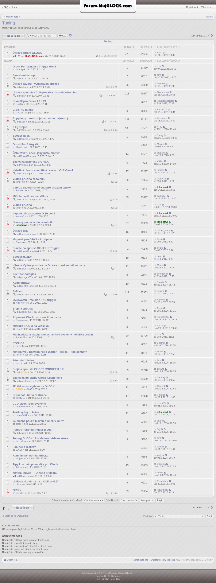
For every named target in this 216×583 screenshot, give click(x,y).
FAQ (6, 7)
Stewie (160, 282)
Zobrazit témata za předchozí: (78, 500)
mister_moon (163, 230)
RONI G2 (18, 343)
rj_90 (159, 126)
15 (110, 56)
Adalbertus (25, 312)
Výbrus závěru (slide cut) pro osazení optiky (42, 187)
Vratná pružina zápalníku (29, 178)
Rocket (23, 476)
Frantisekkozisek (165, 101)
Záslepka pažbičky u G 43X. (31, 161)
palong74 (161, 196)
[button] (212, 35)
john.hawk (162, 187)
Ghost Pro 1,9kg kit (25, 144)
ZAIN (23, 130)
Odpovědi (128, 47)
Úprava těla (20, 230)
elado (19, 424)
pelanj (160, 247)
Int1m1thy (21, 441)
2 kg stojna (20, 127)
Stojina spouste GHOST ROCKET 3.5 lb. (39, 369)
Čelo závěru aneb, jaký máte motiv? (36, 153)
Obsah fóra (12, 16)
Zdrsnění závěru (23, 360)
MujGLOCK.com (33, 56)
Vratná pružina (22, 204)
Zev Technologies (24, 274)
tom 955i (24, 294)
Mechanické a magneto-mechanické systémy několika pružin (53, 334)
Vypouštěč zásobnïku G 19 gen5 (34, 213)
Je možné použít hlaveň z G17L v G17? (38, 421)
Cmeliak (161, 386)
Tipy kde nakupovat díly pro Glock (35, 464)
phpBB (97, 573)
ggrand (160, 369)
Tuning (8, 23)
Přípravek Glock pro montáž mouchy (37, 317)
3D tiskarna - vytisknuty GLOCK (34, 386)
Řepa (159, 308)
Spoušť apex (21, 135)
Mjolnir (19, 147)
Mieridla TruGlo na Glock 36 (31, 325)
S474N (23, 372)
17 (116, 56)
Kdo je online (10, 525)
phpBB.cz (115, 579)
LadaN (160, 446)
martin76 (161, 178)
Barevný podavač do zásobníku (33, 222)
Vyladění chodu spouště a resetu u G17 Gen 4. (43, 170)
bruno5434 (21, 415)
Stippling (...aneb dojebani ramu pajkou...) (40, 118)
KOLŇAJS (25, 199)
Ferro (159, 239)
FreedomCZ (163, 317)
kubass (160, 170)
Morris (160, 265)
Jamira (160, 291)
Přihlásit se (206, 7)
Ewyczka (24, 234)
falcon (19, 354)
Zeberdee (162, 118)
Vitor (159, 52)
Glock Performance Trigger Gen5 (34, 66)
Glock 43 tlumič (23, 109)
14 (108, 56)
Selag (160, 135)
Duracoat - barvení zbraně (30, 395)
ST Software (114, 576)
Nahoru (209, 17)
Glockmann (163, 92)
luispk (23, 268)
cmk (22, 95)
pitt (17, 484)
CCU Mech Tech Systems (29, 403)
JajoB (23, 433)
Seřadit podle (121, 500)
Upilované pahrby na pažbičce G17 (36, 481)
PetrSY (19, 104)
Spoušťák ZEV (22, 256)
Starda (19, 320)
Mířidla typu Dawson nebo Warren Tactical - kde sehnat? (50, 351)
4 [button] (208, 35)
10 (113, 95)
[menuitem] (165, 560)
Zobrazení (146, 47)
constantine (26, 381)
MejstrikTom (26, 286)
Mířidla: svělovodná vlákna (30, 196)
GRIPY (17, 490)
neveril (19, 346)
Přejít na (147, 516)
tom (18, 69)
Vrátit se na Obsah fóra (16, 515)
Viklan (23, 165)
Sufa (18, 242)
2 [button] (204, 35)
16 (113, 56)
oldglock (161, 152)
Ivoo (18, 363)
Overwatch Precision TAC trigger (34, 300)
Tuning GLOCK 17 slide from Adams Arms (40, 438)
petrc (159, 256)
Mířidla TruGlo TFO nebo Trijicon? (35, 472)
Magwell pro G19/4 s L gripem (32, 239)
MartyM (161, 83)
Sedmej (161, 343)
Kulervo (20, 303)
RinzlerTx (21, 112)
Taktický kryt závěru (26, 412)
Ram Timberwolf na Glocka (30, 455)
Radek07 (20, 337)
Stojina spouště (23, 308)
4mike (160, 472)
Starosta (161, 464)
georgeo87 (25, 277)
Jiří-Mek (20, 493)
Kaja (22, 121)
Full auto (18, 291)
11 (116, 95)
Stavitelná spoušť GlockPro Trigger (36, 248)
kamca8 (20, 216)
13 (105, 56)
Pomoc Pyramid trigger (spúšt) (33, 429)
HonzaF (24, 139)
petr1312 (20, 398)
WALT (19, 449)
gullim (23, 87)
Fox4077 (24, 156)
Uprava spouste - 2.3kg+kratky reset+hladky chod (45, 92)
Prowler (20, 190)
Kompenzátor (21, 282)
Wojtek (19, 458)
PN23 (19, 328)
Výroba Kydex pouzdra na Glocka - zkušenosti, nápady (49, 265)
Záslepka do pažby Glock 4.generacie (37, 377)
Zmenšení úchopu (24, 75)
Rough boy (162, 481)
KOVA (23, 173)
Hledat (14, 7)
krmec (160, 351)
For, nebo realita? (24, 446)
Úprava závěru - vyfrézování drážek (36, 83)
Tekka (19, 467)
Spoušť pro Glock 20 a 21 (29, 101)
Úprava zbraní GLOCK (27, 52)
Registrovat (192, 7)
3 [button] (207, 35)
